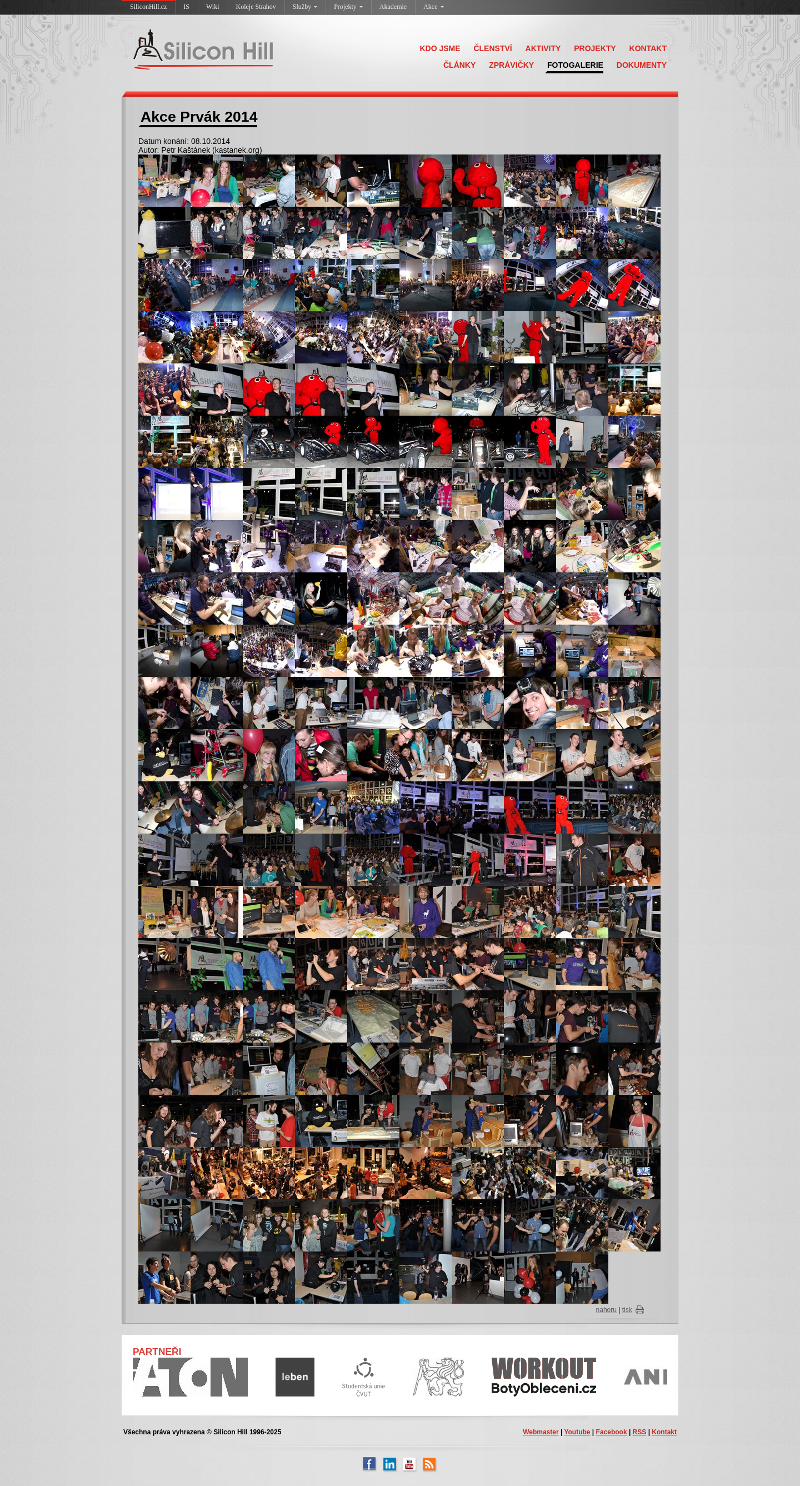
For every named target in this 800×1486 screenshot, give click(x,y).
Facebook (611, 1432)
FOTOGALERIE (575, 65)
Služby (305, 7)
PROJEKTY (595, 48)
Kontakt (664, 1432)
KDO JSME (439, 48)
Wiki (212, 7)
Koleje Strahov (256, 7)
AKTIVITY (543, 48)
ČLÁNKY (459, 65)
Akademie (393, 7)
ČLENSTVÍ (492, 48)
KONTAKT (648, 48)
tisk (627, 1310)
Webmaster (540, 1432)
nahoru (606, 1310)
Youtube (577, 1432)
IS (186, 7)
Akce (433, 7)
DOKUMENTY (642, 65)
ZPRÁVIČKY (511, 65)
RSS (640, 1432)
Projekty (348, 7)
